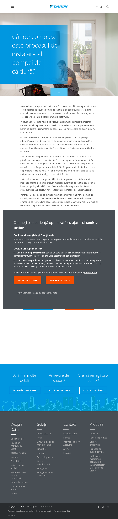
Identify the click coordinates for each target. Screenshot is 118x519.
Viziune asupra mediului (17, 467)
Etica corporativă (43, 511)
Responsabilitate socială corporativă (18, 475)
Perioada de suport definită (97, 450)
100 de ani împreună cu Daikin (16, 445)
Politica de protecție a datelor (21, 511)
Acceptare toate (27, 280)
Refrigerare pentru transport (45, 474)
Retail (39, 437)
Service (66, 437)
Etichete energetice (95, 443)
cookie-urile (90, 272)
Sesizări (67, 453)
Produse (94, 433)
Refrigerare (42, 468)
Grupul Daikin (17, 461)
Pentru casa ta (44, 433)
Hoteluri (40, 453)
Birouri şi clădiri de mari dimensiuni (45, 443)
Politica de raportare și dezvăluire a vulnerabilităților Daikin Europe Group (97, 463)
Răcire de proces (45, 457)
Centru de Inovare (19, 482)
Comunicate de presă (18, 488)
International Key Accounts (71, 443)
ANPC (66, 448)
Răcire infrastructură (43, 463)
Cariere (14, 493)
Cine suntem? (17, 438)
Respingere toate (60, 280)
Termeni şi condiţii (62, 511)
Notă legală (32, 506)
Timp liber (41, 448)
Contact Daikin (70, 433)
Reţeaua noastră (18, 452)
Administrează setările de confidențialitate (37, 292)
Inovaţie (14, 457)
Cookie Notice (45, 506)
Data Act (11, 515)
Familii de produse (98, 437)
